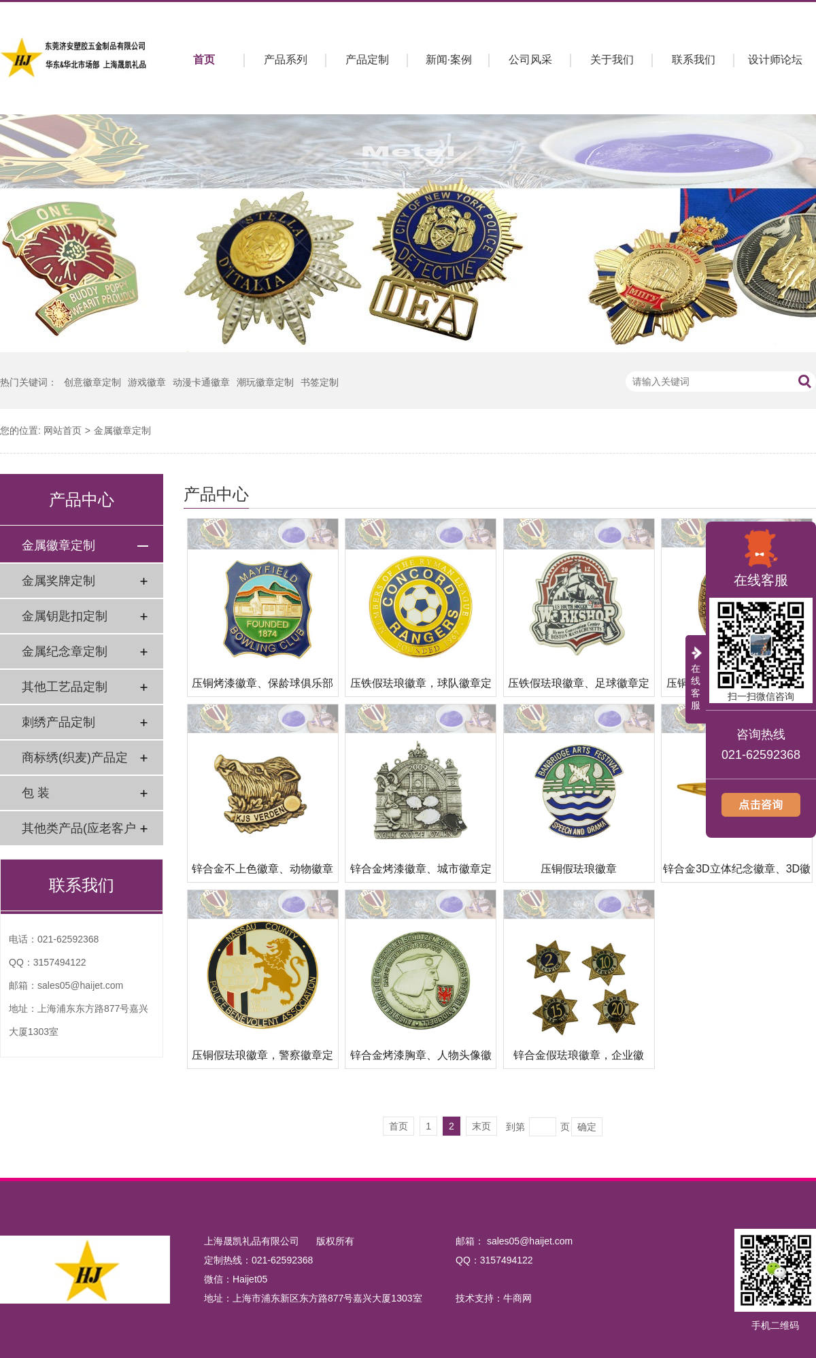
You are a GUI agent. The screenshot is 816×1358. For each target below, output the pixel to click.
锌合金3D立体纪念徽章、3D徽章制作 (737, 873)
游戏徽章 (147, 382)
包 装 (36, 793)
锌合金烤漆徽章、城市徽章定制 (421, 873)
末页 (481, 1126)
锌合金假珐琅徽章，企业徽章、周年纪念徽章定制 (578, 1059)
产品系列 (285, 59)
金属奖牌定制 (58, 581)
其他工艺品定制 (64, 687)
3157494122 (59, 962)
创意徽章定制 (92, 382)
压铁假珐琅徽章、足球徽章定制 (578, 687)
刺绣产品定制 (58, 722)
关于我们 (612, 59)
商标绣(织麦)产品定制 (75, 763)
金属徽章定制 (122, 430)
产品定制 (367, 59)
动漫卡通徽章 (201, 382)
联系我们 (693, 59)
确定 (586, 1126)
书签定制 (320, 382)
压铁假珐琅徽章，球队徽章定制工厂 (421, 687)
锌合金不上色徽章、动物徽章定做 (262, 873)
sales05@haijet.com (80, 985)
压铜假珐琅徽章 (579, 869)
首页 (204, 59)
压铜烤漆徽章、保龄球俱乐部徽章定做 (262, 687)
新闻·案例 (449, 59)
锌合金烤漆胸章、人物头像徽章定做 (421, 1059)
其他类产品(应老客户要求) (79, 833)
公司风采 (530, 59)
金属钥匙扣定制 (64, 616)
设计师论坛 (775, 59)
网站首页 (63, 430)
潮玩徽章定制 (265, 382)
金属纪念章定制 (64, 651)
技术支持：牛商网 (494, 1298)
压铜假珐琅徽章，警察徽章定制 (262, 1059)
